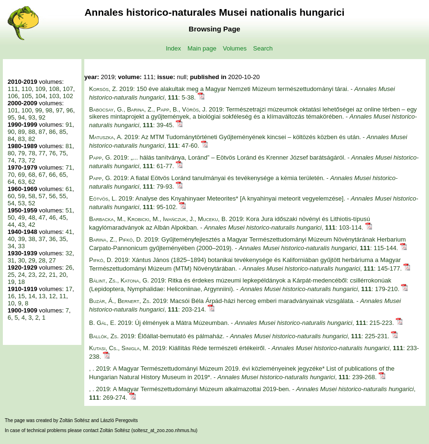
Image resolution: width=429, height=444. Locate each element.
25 (11, 274)
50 (11, 217)
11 (63, 296)
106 (13, 96)
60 (11, 196)
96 (69, 110)
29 (31, 260)
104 (40, 96)
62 (31, 181)
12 (52, 296)
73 (21, 160)
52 (31, 203)
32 (68, 253)
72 (31, 160)
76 (52, 153)
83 (21, 138)
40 (11, 238)
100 (26, 110)
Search (263, 48)
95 (11, 117)
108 (54, 88)
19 (11, 281)
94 (21, 117)
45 (63, 217)
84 (11, 138)
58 (31, 196)
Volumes (235, 48)
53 (21, 203)
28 (42, 260)
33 (21, 246)
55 (63, 196)
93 (31, 117)
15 (21, 296)
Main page (202, 48)
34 (11, 246)
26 (68, 267)
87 (42, 131)
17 (68, 289)
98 (49, 110)
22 (42, 274)
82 (31, 138)
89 (21, 131)
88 (31, 131)
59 (21, 196)
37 (42, 238)
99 (38, 110)
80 (11, 153)
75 (63, 153)
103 (54, 96)
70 (11, 174)
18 (21, 281)
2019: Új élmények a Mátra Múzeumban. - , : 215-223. (242, 322)
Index (173, 48)
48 (31, 217)
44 (11, 224)
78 (31, 153)
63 (21, 181)
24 (21, 274)
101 (13, 110)
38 (31, 238)
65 (63, 174)
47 (42, 217)
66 (52, 174)
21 (52, 274)
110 (26, 88)
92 (42, 117)
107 (68, 88)
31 (11, 260)
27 (52, 260)
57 (42, 196)
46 (52, 217)
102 (68, 96)
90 (11, 131)
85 (63, 131)
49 (21, 217)
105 (26, 96)
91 (68, 124)
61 (68, 188)
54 (11, 203)
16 (11, 296)
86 (52, 131)
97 (59, 110)
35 (63, 238)
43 (21, 224)
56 (52, 196)
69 (21, 174)
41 (68, 231)
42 (31, 224)
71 (68, 167)
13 (42, 296)
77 (42, 153)
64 (11, 181)
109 (40, 88)
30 (21, 260)
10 (11, 303)
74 (11, 160)
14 (31, 296)
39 (21, 238)
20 (63, 274)
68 (31, 174)
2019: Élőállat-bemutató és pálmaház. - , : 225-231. (240, 336)
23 (31, 274)
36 (52, 238)
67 (42, 174)
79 (21, 153)
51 (68, 210)
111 (13, 88)
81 (68, 146)
